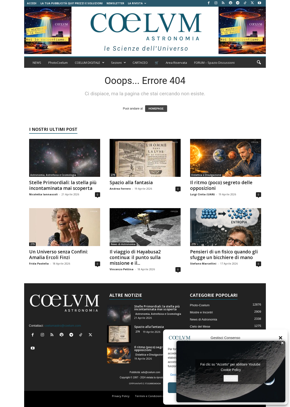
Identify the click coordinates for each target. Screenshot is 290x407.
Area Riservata (176, 62)
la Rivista (137, 3)
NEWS (37, 62)
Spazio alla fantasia (131, 182)
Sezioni (118, 62)
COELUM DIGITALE (89, 62)
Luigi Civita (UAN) (202, 194)
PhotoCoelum (58, 62)
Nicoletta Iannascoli (43, 194)
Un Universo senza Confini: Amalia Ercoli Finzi (58, 255)
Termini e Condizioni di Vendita (155, 396)
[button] (280, 337)
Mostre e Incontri (201, 312)
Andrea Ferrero (120, 188)
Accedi (31, 3)
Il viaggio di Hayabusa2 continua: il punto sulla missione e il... (135, 257)
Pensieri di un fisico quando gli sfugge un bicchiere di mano (224, 255)
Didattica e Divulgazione (206, 175)
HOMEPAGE (156, 108)
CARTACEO (140, 62)
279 (113, 175)
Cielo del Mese (200, 326)
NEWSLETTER (115, 3)
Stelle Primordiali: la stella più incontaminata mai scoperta (63, 185)
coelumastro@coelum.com (63, 325)
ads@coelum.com (150, 372)
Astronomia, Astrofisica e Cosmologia (53, 175)
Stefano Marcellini (203, 263)
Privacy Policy (120, 396)
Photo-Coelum (200, 305)
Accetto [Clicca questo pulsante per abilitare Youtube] (230, 378)
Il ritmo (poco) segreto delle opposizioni (221, 185)
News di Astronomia (123, 244)
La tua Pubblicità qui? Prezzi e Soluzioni (71, 3)
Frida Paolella (39, 263)
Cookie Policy (231, 369)
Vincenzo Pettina (122, 269)
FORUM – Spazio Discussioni (214, 62)
